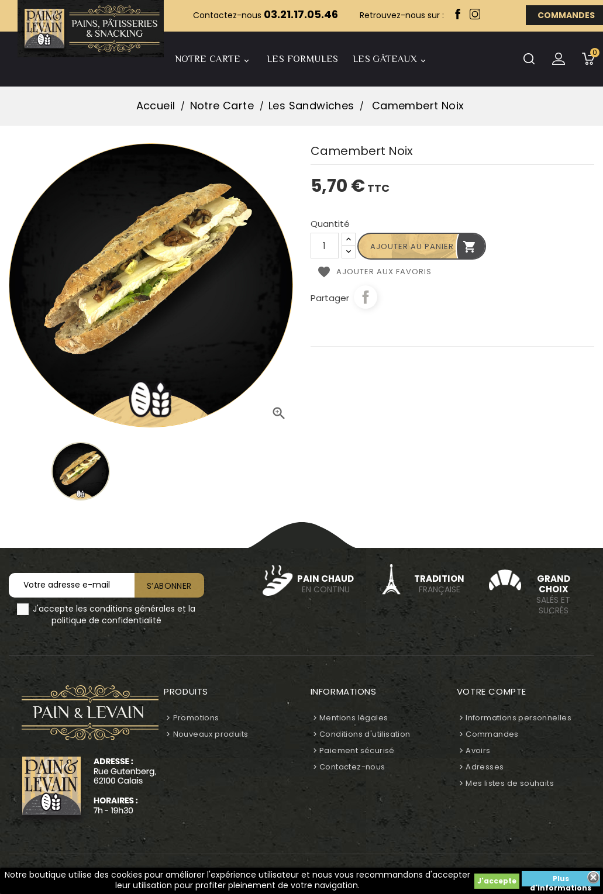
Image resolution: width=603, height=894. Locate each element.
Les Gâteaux (391, 60)
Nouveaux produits (211, 734)
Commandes (492, 734)
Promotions (196, 717)
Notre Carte (214, 60)
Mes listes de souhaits (510, 783)
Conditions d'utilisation (365, 734)
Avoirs (478, 750)
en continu (326, 584)
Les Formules (303, 59)
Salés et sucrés (553, 595)
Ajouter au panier (423, 247)
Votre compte (491, 691)
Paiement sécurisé (357, 750)
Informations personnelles (518, 717)
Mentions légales (353, 717)
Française (440, 584)
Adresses (485, 766)
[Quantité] (325, 245)
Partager (365, 297)
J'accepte (496, 881)
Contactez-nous (352, 766)
